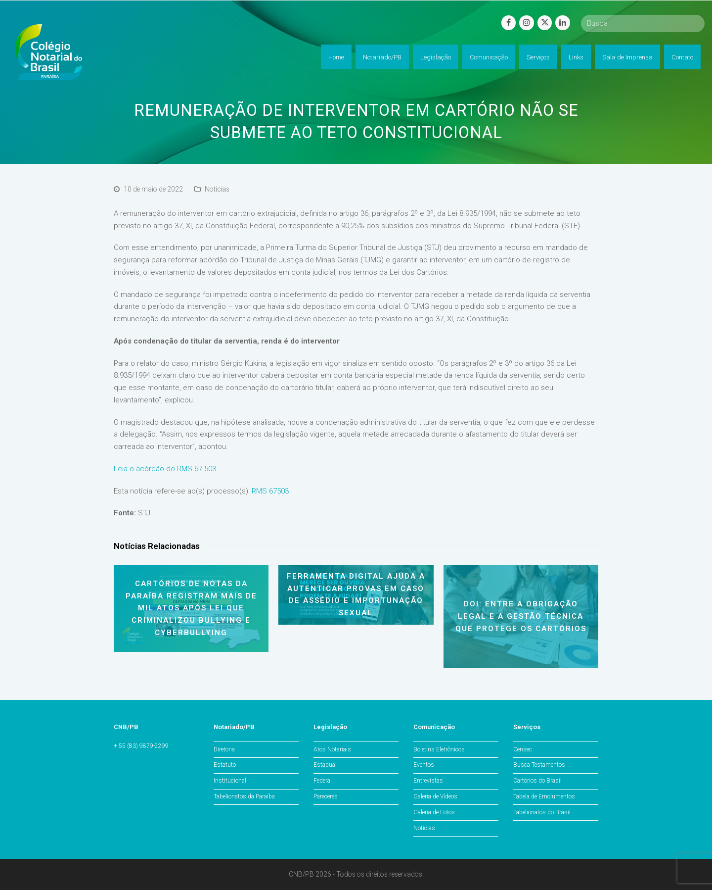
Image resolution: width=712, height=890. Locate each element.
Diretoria (224, 749)
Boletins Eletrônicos (439, 749)
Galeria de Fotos (434, 812)
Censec (522, 749)
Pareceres (325, 796)
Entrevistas (428, 780)
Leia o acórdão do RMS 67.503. (166, 468)
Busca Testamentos (539, 764)
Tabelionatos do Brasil (542, 812)
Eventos (423, 764)
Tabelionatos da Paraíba (244, 796)
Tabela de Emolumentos (544, 796)
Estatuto (225, 764)
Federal (322, 780)
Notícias (217, 189)
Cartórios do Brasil (537, 780)
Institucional (230, 780)
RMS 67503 (270, 491)
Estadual (325, 764)
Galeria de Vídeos (435, 796)
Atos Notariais (332, 749)
